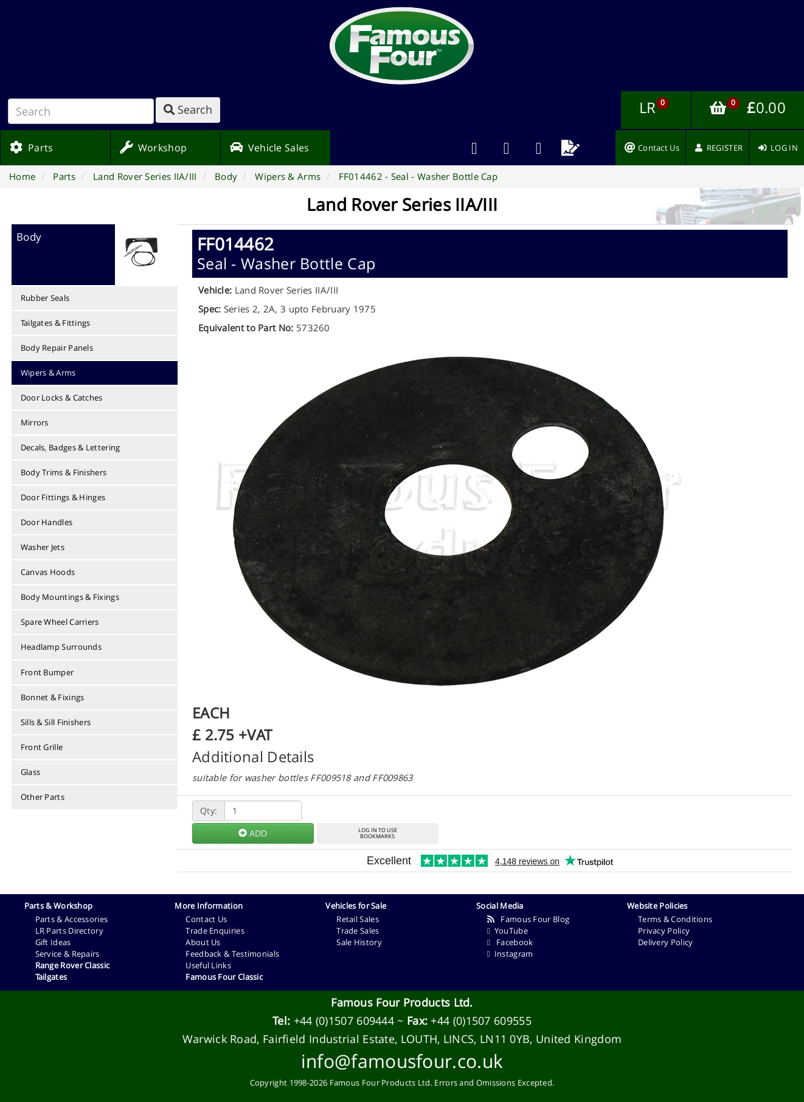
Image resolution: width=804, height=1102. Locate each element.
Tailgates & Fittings (56, 322)
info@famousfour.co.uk (402, 1061)
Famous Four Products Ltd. (402, 1002)
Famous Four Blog (528, 919)
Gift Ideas (53, 942)
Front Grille (42, 747)
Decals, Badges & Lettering (70, 447)
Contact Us (206, 919)
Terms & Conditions (675, 919)
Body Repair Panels (57, 347)
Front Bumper (47, 672)
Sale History (359, 942)
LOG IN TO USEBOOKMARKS (377, 833)
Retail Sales (357, 919)
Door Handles (47, 522)
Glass (31, 771)
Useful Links (208, 965)
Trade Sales (357, 930)
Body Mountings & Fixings (70, 596)
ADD (252, 833)
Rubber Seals (45, 297)
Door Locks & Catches (62, 397)
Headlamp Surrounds (61, 646)
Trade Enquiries (214, 930)
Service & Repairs (67, 953)
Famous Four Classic (224, 976)
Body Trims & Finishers (64, 472)
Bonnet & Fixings (53, 697)
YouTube (507, 930)
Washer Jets (42, 547)
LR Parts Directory (69, 930)
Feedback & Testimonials (232, 953)
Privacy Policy (664, 930)
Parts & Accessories (71, 919)
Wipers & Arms (48, 372)
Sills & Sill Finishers (56, 722)
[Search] (81, 111)
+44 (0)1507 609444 (344, 1020)
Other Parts (42, 796)
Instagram (510, 953)
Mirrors (35, 422)
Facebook (510, 942)
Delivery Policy (665, 942)
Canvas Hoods (48, 571)
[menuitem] (506, 147)
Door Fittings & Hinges (63, 497)
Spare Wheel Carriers (60, 621)
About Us (202, 942)
